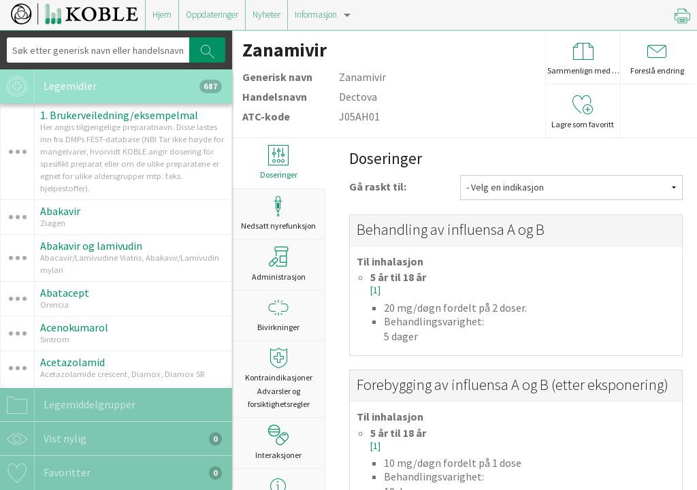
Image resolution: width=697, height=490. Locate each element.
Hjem (162, 14)
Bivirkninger (278, 314)
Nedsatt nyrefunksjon (278, 213)
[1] (375, 290)
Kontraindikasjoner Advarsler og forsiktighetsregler (278, 378)
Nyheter (266, 14)
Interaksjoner (278, 442)
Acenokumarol (74, 327)
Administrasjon (279, 264)
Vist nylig (111, 439)
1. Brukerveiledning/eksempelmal (119, 115)
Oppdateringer (212, 14)
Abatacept (64, 292)
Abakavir (60, 211)
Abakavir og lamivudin (91, 245)
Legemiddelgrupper (67, 405)
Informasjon (316, 14)
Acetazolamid (72, 362)
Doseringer (278, 162)
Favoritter (111, 473)
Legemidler (111, 86)
